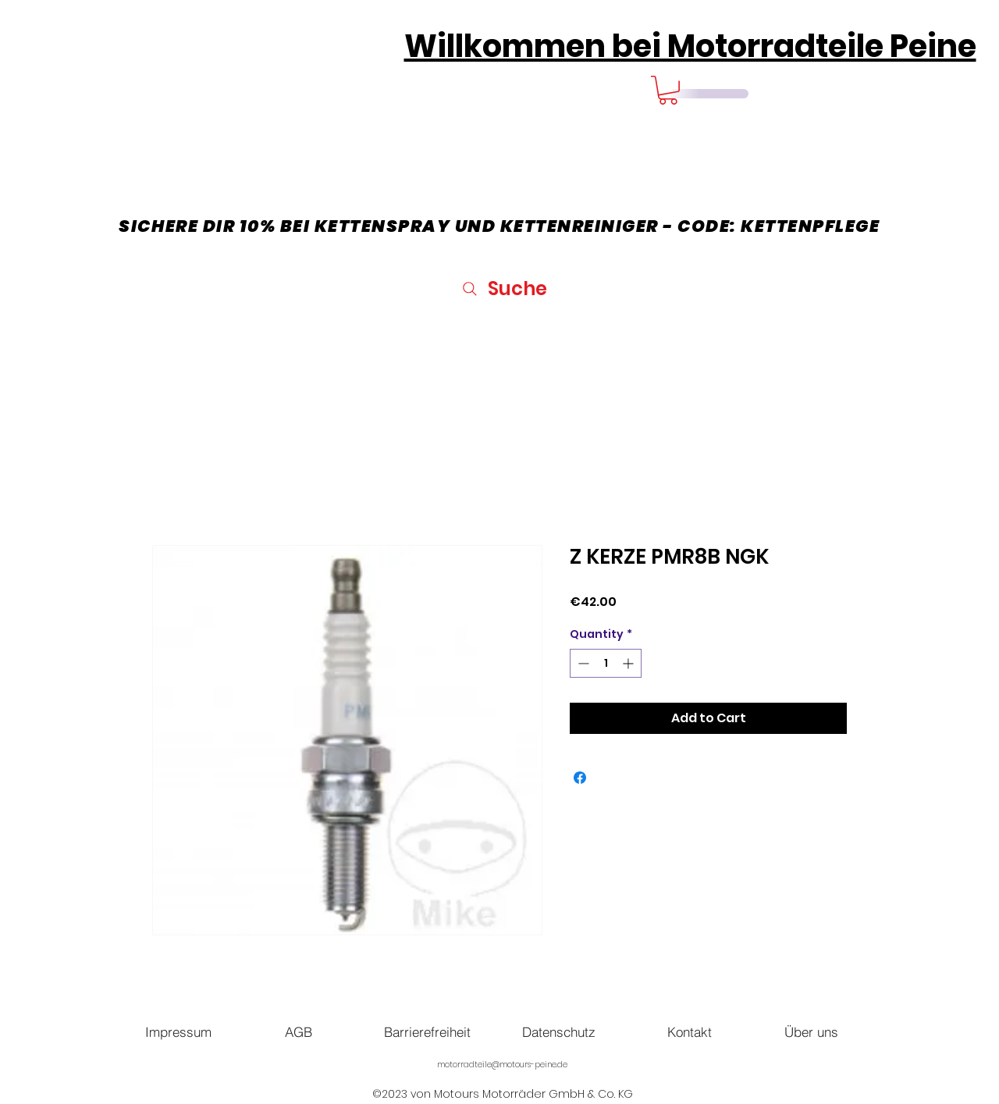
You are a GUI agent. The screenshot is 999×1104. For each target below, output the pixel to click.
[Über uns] (810, 1031)
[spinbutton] (606, 663)
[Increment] (629, 663)
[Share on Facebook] (580, 777)
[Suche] (503, 288)
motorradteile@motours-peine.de (502, 1064)
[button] (668, 90)
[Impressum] (178, 1031)
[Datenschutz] (558, 1031)
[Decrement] (582, 663)
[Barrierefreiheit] (427, 1031)
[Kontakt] (689, 1031)
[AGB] (298, 1031)
